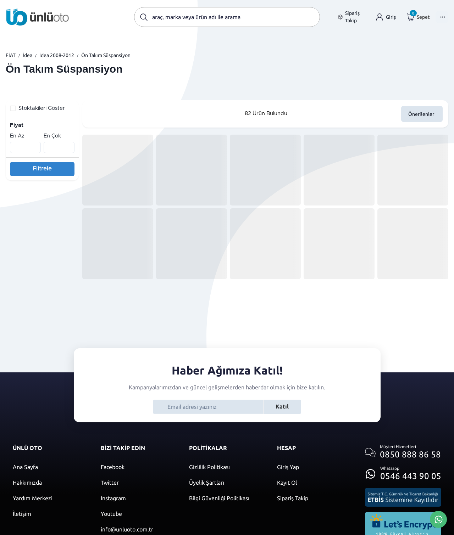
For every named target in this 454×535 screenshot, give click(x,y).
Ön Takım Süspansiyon (106, 55)
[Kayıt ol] (314, 482)
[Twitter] (138, 482)
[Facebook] (138, 467)
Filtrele (42, 168)
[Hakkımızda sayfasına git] (50, 482)
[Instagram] (138, 498)
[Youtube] (138, 513)
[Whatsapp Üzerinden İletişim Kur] (438, 519)
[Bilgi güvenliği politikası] (226, 498)
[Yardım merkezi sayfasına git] (50, 498)
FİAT (11, 55)
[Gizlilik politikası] (226, 467)
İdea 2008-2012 (56, 55)
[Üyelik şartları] (226, 482)
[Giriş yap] (386, 17)
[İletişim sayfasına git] (50, 513)
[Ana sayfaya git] (38, 17)
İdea (27, 55)
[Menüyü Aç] (442, 17)
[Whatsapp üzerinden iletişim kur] (403, 472)
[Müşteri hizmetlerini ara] (403, 452)
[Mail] (138, 529)
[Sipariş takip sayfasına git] (351, 17)
